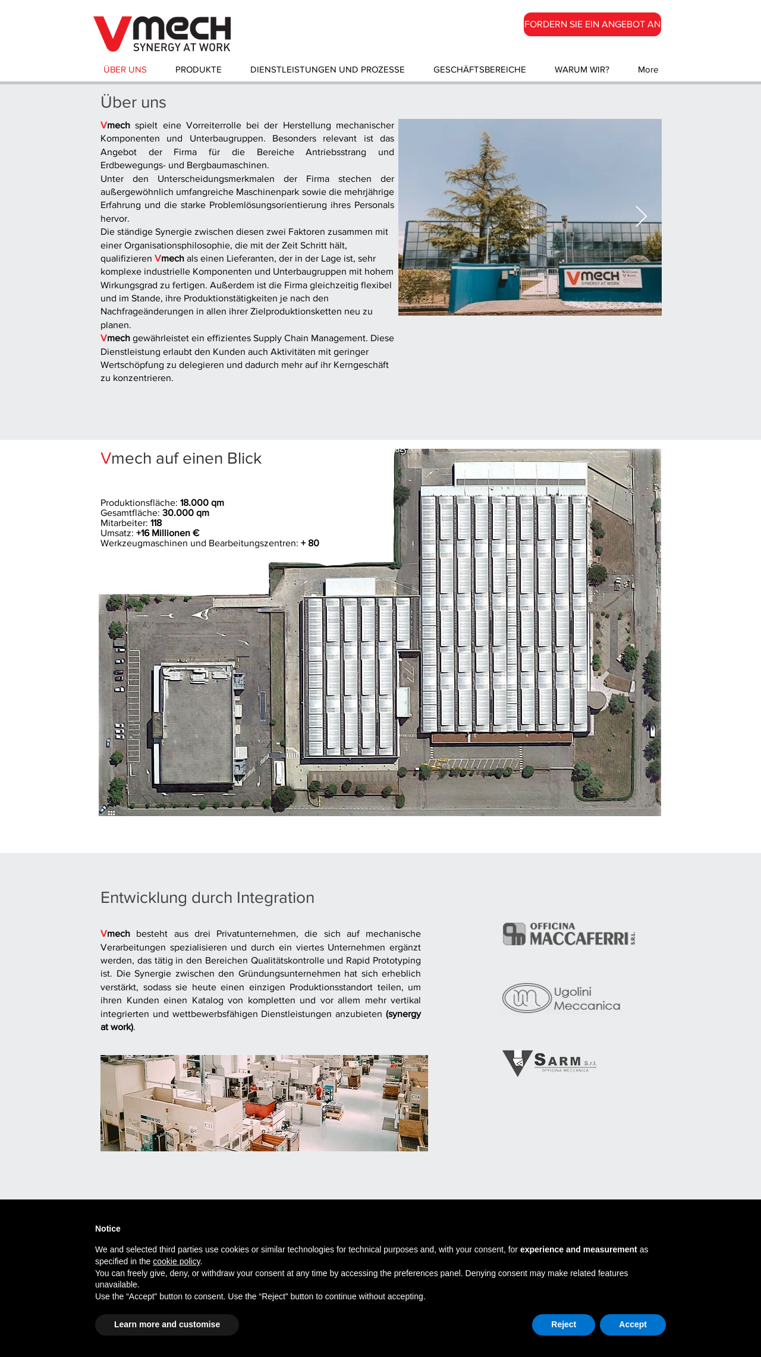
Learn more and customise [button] (167, 1324)
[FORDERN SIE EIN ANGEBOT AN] (592, 24)
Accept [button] (633, 1324)
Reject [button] (563, 1324)
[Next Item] (641, 217)
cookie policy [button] (176, 1261)
